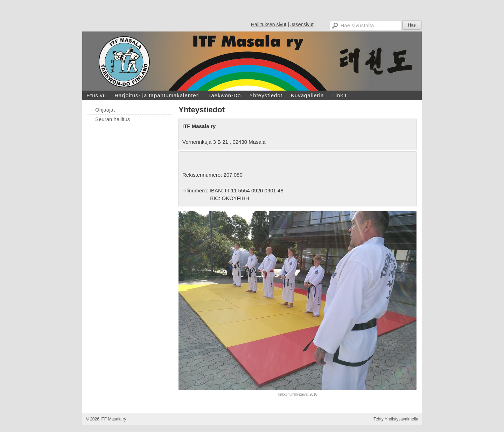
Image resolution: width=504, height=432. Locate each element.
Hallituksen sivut (268, 24)
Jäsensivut (302, 24)
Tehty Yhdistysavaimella (395, 419)
